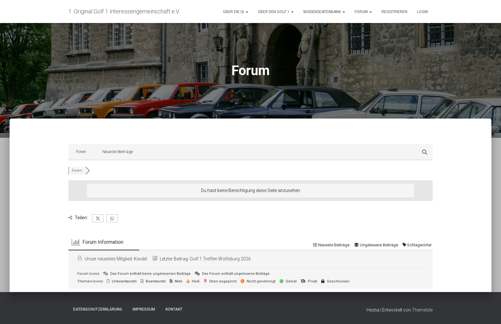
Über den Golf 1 (276, 12)
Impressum (144, 309)
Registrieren (394, 12)
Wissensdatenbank (324, 12)
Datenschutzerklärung (97, 309)
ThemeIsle (422, 309)
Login (422, 12)
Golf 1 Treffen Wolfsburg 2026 (220, 258)
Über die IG (235, 12)
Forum (363, 12)
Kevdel (140, 258)
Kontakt (174, 309)
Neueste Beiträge (117, 151)
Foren (81, 151)
